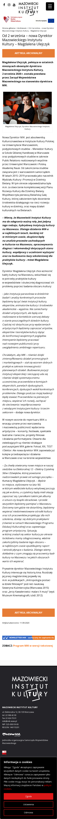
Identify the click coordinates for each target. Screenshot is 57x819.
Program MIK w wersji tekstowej (33, 645)
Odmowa (28, 812)
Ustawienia (28, 804)
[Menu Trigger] (50, 6)
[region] (28, 788)
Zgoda (28, 796)
